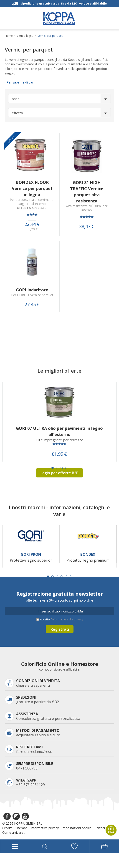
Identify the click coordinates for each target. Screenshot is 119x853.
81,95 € (59, 454)
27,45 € (32, 304)
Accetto (61, 619)
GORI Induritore (32, 290)
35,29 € (32, 229)
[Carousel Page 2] (57, 468)
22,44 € (32, 224)
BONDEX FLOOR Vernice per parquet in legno (32, 188)
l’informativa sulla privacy (67, 619)
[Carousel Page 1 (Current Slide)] (52, 468)
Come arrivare (12, 832)
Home (9, 36)
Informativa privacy (44, 828)
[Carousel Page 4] (66, 468)
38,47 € (86, 226)
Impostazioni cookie (76, 828)
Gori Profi (31, 554)
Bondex (87, 554)
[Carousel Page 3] (62, 468)
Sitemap (21, 828)
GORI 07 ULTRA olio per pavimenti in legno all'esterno (59, 431)
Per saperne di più (19, 82)
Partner (99, 828)
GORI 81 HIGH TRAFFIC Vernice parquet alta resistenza (86, 192)
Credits (7, 828)
